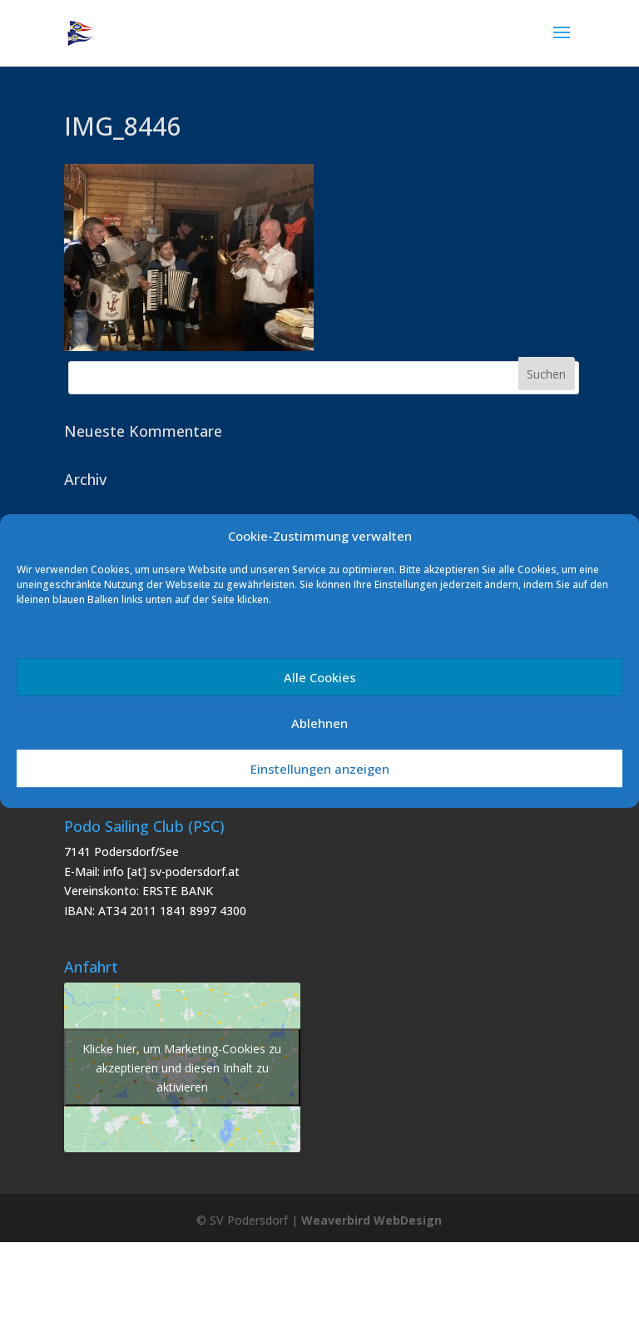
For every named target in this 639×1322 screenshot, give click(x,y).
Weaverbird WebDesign (371, 1220)
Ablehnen (319, 723)
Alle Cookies (320, 677)
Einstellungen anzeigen (319, 768)
